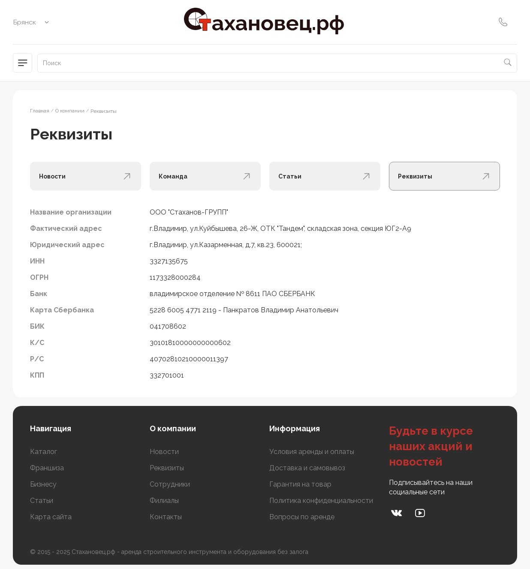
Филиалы (164, 500)
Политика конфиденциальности (321, 500)
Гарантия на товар (300, 484)
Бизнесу (43, 484)
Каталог (43, 452)
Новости (164, 452)
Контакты (166, 517)
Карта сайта (51, 517)
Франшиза (47, 468)
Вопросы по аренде (301, 517)
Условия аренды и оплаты (311, 452)
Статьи (41, 500)
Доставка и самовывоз (307, 468)
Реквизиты (167, 468)
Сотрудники (170, 484)
